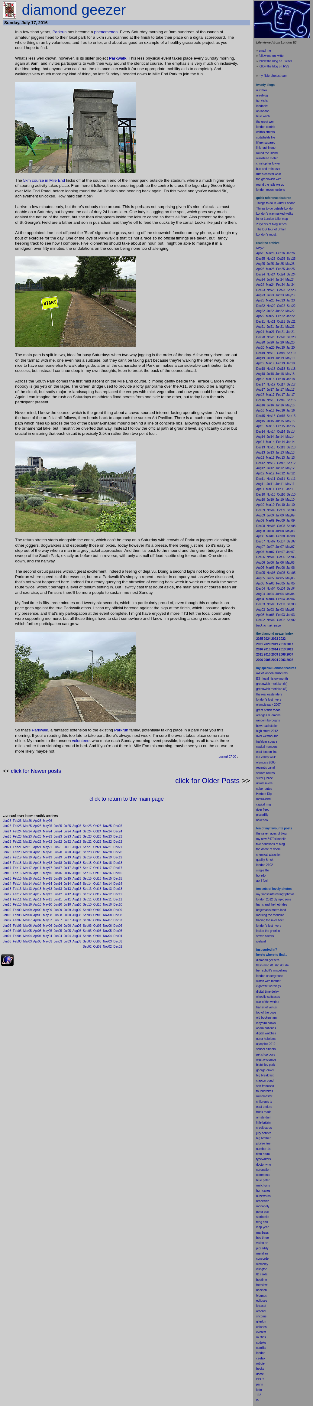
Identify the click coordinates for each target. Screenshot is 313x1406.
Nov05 (107, 930)
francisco (268, 1086)
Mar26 (27, 820)
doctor (260, 1164)
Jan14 (7, 883)
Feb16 (17, 873)
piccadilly (262, 814)
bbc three (262, 1237)
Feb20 (17, 852)
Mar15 (27, 878)
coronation (263, 1169)
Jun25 (58, 826)
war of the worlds (267, 1002)
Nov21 (107, 847)
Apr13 (37, 888)
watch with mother (268, 981)
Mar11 (27, 899)
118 (258, 1395)
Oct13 (97, 888)
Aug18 (77, 862)
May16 (47, 873)
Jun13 (58, 888)
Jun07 (58, 920)
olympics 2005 (266, 762)
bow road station (267, 725)
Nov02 (107, 946)
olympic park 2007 (268, 704)
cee (258, 1358)
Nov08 (107, 915)
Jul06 (67, 925)
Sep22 (87, 841)
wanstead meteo (267, 158)
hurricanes (263, 1190)
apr (258, 880)
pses (264, 1300)
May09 (47, 910)
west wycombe (266, 1059)
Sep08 (87, 915)
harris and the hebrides (271, 904)
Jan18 (7, 862)
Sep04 (87, 936)
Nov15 (107, 878)
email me (265, 50)
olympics (262, 1044)
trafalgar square (266, 741)
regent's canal (265, 767)
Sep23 (87, 836)
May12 (47, 894)
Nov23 (107, 836)
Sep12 (87, 894)
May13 (47, 888)
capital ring (263, 804)
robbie (260, 1363)
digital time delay (267, 991)
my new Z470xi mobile (271, 839)
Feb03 (17, 941)
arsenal (261, 1311)
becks (260, 1368)
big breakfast (264, 1075)
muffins (261, 1337)
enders (267, 1106)
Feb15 (17, 878)
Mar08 (27, 915)
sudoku (261, 1342)
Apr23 (37, 836)
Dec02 (117, 946)
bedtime (261, 1279)
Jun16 (58, 873)
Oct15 (97, 878)
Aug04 (77, 936)
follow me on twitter (272, 55)
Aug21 (77, 847)
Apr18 (37, 862)
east (259, 1106)
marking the (264, 915)
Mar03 (27, 941)
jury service (264, 1133)
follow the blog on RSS (274, 66)
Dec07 (117, 920)
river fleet (262, 809)
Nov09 (107, 910)
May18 (47, 862)
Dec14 (117, 883)
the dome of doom (268, 849)
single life (262, 870)
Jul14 (67, 883)
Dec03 (117, 941)
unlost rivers (264, 783)
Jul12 (67, 894)
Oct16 (97, 873)
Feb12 (17, 894)
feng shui (262, 1222)
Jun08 (58, 915)
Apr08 (37, 915)
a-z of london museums (272, 673)
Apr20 (37, 852)
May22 (47, 841)
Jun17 (58, 868)
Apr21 (37, 847)
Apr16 (37, 873)
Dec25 (117, 826)
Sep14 (87, 883)
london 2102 (264, 865)
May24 (47, 831)
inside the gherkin (268, 930)
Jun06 (58, 925)
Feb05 (17, 930)
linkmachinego (266, 147)
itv (257, 1400)
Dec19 (117, 857)
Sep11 (87, 899)
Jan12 (7, 894)
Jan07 (7, 920)
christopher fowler (268, 163)
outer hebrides (266, 1038)
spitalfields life (265, 137)
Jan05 (7, 930)
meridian (278, 915)
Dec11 (117, 899)
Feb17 (17, 868)
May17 (47, 868)
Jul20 (67, 852)
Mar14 (27, 883)
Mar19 (27, 857)
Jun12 (58, 894)
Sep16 (87, 873)
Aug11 (77, 899)
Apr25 (37, 826)
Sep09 (87, 910)
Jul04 (67, 936)
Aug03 (77, 941)
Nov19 (107, 857)
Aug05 (77, 930)
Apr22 (37, 841)
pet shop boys (265, 1054)
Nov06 (107, 925)
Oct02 (97, 946)
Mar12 (27, 894)
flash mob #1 (264, 965)
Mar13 (27, 888)
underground (274, 976)
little (259, 1122)
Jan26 (7, 820)
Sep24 (87, 831)
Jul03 (67, 941)
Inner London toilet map (272, 218)
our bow (261, 90)
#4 (287, 965)
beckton (261, 1290)
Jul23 (67, 836)
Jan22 (7, 841)
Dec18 (117, 862)
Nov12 (107, 894)
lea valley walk (266, 757)
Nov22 (107, 841)
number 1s (263, 1149)
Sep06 (87, 925)
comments (263, 1175)
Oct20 (97, 852)
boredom (262, 875)
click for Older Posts (207, 780)
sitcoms (261, 1316)
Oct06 (97, 925)
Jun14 (58, 883)
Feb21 (17, 847)
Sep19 (87, 857)
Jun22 (58, 841)
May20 (47, 852)
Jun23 (58, 836)
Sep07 (87, 920)
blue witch (262, 116)
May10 (47, 904)
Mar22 (27, 841)
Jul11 (67, 899)
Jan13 (7, 888)
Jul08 (67, 915)
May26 (47, 820)
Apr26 (37, 820)
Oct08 (97, 915)
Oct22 (97, 841)
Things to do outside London (275, 208)
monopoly (262, 1206)
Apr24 (37, 831)
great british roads (268, 710)
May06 (47, 925)
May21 (47, 847)
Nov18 (107, 862)
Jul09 (67, 910)
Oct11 (97, 899)
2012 (272, 1044)
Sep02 (87, 946)
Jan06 (7, 925)
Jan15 (7, 878)
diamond (262, 960)
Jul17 (67, 868)
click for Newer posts (36, 771)
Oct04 (97, 936)
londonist (262, 106)
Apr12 (37, 894)
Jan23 (7, 836)
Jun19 (58, 857)
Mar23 (27, 836)
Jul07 (67, 920)
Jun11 (58, 899)
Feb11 (17, 899)
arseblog (262, 95)
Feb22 (17, 841)
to (261, 1389)
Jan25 (7, 826)
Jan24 (7, 831)
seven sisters (265, 936)
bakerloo (262, 820)
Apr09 (37, 910)
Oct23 (97, 836)
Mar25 (27, 826)
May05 (47, 930)
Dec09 (117, 910)
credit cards (264, 1127)
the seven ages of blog (271, 833)
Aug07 (77, 920)
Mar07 (27, 920)
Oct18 (97, 862)
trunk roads (263, 1112)
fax (263, 1358)
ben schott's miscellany (271, 970)
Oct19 (97, 857)
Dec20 (117, 852)
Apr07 (37, 920)
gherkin (261, 1321)
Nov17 (107, 868)
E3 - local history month (272, 678)
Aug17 (77, 868)
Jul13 (67, 888)
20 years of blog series (271, 224)
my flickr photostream (273, 75)
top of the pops (266, 1012)
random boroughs (268, 720)
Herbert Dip (264, 794)
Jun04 (58, 936)
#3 (282, 965)
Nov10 (107, 904)
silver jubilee (264, 778)
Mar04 (27, 936)
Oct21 (97, 847)
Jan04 (7, 936)
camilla (261, 1347)
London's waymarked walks (274, 213)
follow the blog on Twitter (275, 61)
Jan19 (7, 857)
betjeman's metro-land (271, 910)
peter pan (262, 1211)
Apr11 (37, 899)
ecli (258, 1300)
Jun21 (58, 847)
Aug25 (77, 826)
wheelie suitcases (268, 996)
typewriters (263, 1159)
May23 (47, 836)
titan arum (262, 1154)
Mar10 (27, 904)
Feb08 (17, 915)
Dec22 (117, 841)
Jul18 (67, 862)
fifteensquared (265, 142)
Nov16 (107, 873)
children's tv (264, 1101)
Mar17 (27, 868)
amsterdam (263, 1117)
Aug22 (77, 841)
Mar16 (27, 873)
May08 (47, 915)
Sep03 (87, 941)
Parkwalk (118, 58)
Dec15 (117, 878)
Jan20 (7, 852)
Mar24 (27, 831)
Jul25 (67, 826)
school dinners (266, 1049)
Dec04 (117, 936)
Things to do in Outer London (275, 203)
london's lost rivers (268, 699)
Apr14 (37, 883)
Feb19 (17, 857)
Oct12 (97, 894)
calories (261, 1327)
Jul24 (67, 831)
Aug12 (77, 894)
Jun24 (58, 831)
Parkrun (60, 32)
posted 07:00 (227, 756)
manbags (262, 1232)
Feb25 (17, 826)
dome (260, 1374)
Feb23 (17, 836)
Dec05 (117, 930)
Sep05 (87, 930)
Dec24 (117, 831)
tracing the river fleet (270, 920)
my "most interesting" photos (275, 894)
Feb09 (17, 910)
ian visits (262, 100)
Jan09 (7, 910)
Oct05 (97, 930)
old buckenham (266, 1017)
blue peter (262, 1180)
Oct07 (97, 920)
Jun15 (58, 878)
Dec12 (117, 894)
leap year (262, 1227)
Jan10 (7, 904)
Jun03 (58, 941)
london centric (265, 127)
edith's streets (265, 132)
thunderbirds (264, 1091)
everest (261, 1332)
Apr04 (37, 936)
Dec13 (117, 888)
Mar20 (27, 852)
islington (261, 1269)
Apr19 (37, 857)
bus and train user (268, 169)
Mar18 (27, 862)
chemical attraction (268, 854)
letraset (261, 1305)
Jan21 (7, 847)
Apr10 (37, 904)
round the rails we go (270, 184)
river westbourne (267, 736)
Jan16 (7, 873)
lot (258, 1389)
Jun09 (58, 910)
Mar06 (27, 925)
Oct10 (97, 904)
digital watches (266, 1033)
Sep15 (87, 878)
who (268, 1164)
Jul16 (67, 873)
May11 (47, 899)
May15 (47, 878)
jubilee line (263, 1143)
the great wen (265, 121)
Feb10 (17, 904)
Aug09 (77, 910)
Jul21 (67, 847)
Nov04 (107, 936)
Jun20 (58, 852)
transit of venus (266, 1007)
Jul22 (67, 841)
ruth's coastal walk (268, 174)
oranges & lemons (268, 715)
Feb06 (17, 925)
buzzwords (263, 1196)
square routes (265, 773)
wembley (262, 1264)
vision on (262, 1243)
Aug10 (77, 904)
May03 (47, 941)
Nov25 (107, 826)
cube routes (264, 788)
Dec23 (117, 836)
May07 (47, 920)
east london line (266, 751)
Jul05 (67, 930)
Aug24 (77, 831)
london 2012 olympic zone (273, 899)
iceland (261, 941)
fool (265, 880)
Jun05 (58, 930)
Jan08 (7, 915)
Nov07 (107, 920)
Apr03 (37, 941)
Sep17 (87, 868)
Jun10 (58, 904)
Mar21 (27, 847)
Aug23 (77, 836)
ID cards (261, 1274)
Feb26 (17, 820)
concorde (262, 1258)
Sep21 (87, 847)
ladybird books (266, 1023)
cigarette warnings (268, 986)
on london (262, 111)
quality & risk (264, 859)
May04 (47, 936)
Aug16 (77, 873)
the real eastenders (269, 694)
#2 (277, 965)
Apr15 (37, 878)
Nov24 (107, 831)
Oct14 (97, 883)
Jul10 (67, 904)
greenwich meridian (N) (271, 683)
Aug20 (77, 852)
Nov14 (107, 883)
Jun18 (58, 862)
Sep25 (87, 826)
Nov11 (107, 899)
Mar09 (27, 910)
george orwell (265, 1070)
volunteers (81, 740)
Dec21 (117, 847)
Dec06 (117, 925)
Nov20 (107, 852)
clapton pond (264, 1080)
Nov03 (107, 941)
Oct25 (97, 826)
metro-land (263, 799)
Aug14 (77, 883)
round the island (267, 153)
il (261, 880)
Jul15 (67, 878)
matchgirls (263, 1185)
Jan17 (7, 868)
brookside (262, 1201)
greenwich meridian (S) (271, 689)
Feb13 (17, 888)
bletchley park (265, 1064)
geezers (274, 960)
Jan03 (7, 941)
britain (267, 1122)
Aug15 (77, 878)
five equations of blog (270, 844)
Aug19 (77, 857)
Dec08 (117, 915)
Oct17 (97, 868)
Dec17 (117, 868)
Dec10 (117, 904)
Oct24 (97, 831)
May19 (47, 857)
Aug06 (77, 925)
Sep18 (87, 862)
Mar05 (27, 930)
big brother (263, 1138)
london (260, 976)
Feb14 (17, 883)
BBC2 (260, 1379)
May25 (47, 826)
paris (259, 1384)
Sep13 (87, 888)
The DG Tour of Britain (271, 229)
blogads (261, 1295)
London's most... (267, 234)
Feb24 (17, 831)
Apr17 (37, 868)
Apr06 (37, 925)
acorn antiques (266, 1028)
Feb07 (17, 920)
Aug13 (77, 888)
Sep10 (87, 904)
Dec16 (117, 873)
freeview (261, 1285)
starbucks (262, 1217)
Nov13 (107, 888)
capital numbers (267, 746)
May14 (47, 883)
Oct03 (97, 941)
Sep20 (87, 852)
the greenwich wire (268, 179)
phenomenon (106, 32)
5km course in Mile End (44, 180)
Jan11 (7, 899)
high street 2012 (267, 731)
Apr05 (37, 930)
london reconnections (270, 189)
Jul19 (67, 857)
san (258, 1086)
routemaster (264, 1096)
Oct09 (97, 910)
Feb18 (17, 862)
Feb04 (17, 936)
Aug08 (77, 915)
